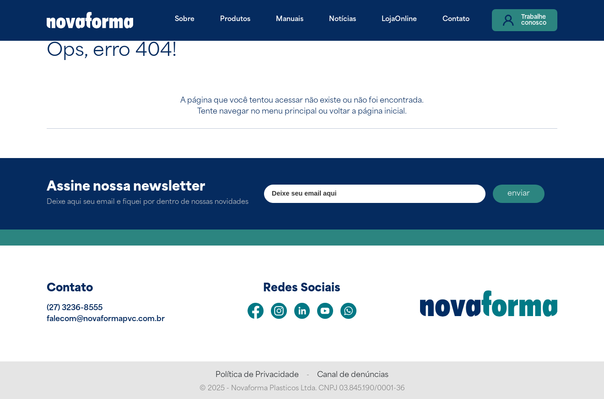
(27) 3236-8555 (74, 308)
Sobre (184, 19)
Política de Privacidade (257, 375)
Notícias (342, 19)
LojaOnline (399, 19)
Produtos (235, 19)
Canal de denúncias (352, 375)
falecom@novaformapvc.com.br (106, 319)
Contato (455, 19)
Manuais (289, 19)
